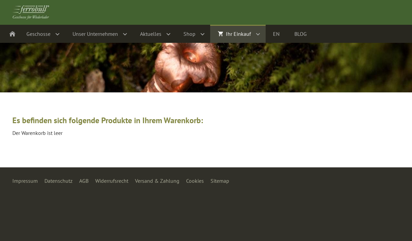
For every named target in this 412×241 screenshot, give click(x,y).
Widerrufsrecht (111, 180)
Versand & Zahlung (157, 180)
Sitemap (220, 180)
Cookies (195, 180)
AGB (84, 180)
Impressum (25, 180)
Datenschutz (58, 180)
